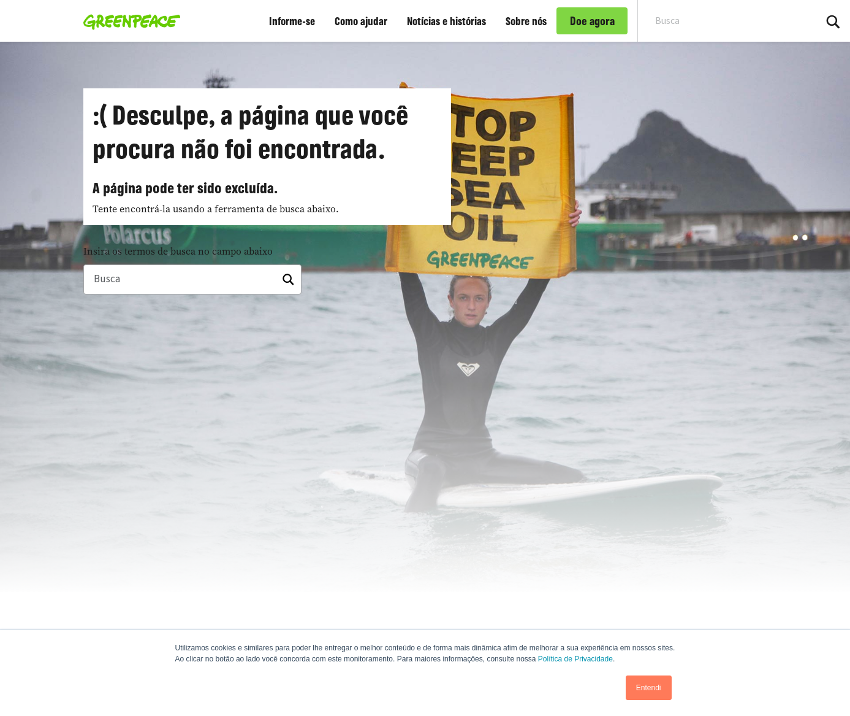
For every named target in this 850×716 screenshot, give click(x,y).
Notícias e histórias (446, 20)
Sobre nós (526, 20)
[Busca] (192, 279)
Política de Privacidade (575, 659)
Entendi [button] (648, 687)
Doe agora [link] (592, 21)
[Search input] (718, 21)
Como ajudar (361, 20)
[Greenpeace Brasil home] (128, 21)
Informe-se (292, 20)
